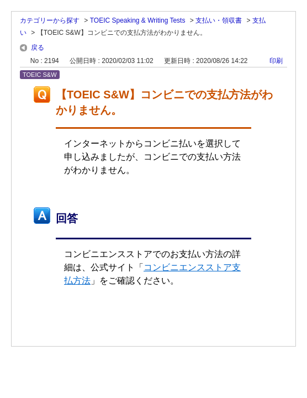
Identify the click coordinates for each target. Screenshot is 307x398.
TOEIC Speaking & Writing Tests (138, 20)
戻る (37, 47)
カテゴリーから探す (50, 20)
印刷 (276, 61)
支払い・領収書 (218, 20)
